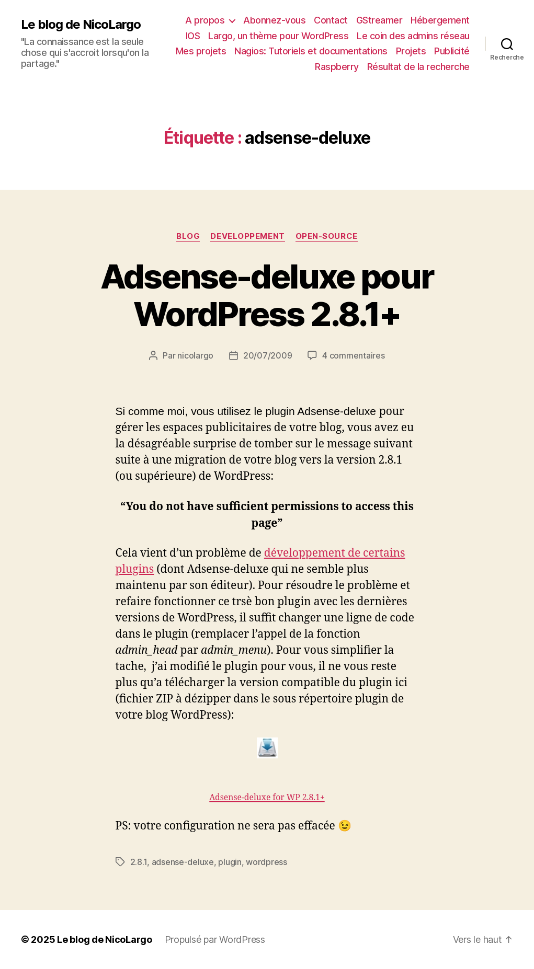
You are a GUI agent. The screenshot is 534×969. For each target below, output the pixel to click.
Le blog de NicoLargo (81, 24)
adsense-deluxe (183, 862)
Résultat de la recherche (418, 66)
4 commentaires (353, 355)
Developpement (247, 236)
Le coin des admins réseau (413, 35)
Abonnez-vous (274, 20)
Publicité (452, 50)
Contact (331, 20)
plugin (229, 862)
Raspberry (337, 66)
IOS (193, 35)
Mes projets (201, 50)
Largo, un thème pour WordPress (278, 35)
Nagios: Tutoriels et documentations (311, 50)
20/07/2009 (267, 355)
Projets (411, 50)
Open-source (327, 236)
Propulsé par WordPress (215, 939)
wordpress (266, 862)
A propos (204, 20)
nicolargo (195, 355)
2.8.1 (138, 862)
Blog (188, 236)
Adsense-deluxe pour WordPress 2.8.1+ (267, 295)
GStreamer (379, 20)
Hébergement (440, 20)
